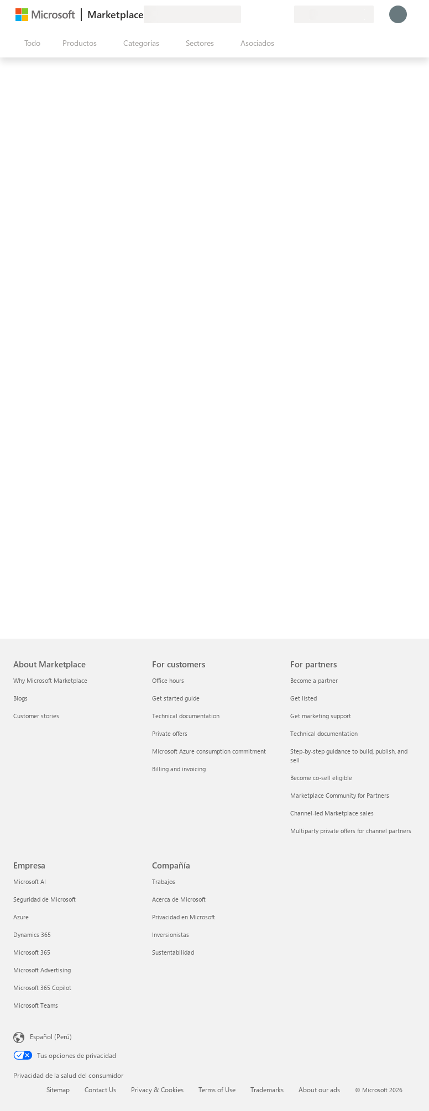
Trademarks (267, 1089)
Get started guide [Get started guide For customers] (176, 698)
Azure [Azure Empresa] (21, 917)
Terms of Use (217, 1089)
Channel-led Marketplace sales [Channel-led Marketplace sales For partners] (332, 813)
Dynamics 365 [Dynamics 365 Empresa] (32, 934)
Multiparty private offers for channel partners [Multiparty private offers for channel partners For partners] (350, 830)
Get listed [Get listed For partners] (303, 698)
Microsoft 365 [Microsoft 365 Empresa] (31, 952)
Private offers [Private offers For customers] (169, 733)
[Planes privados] (285, 14)
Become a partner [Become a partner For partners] (314, 680)
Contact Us (100, 1089)
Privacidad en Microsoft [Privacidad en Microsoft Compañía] (183, 917)
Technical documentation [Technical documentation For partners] (324, 733)
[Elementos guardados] (272, 14)
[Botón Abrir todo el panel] (30, 43)
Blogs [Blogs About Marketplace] (20, 698)
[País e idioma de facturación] (334, 14)
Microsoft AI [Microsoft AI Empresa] (29, 881)
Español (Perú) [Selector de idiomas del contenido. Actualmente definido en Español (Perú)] (51, 1036)
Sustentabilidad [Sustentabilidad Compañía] (173, 952)
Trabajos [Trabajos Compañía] (163, 881)
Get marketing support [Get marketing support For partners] (320, 716)
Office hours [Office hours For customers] (168, 680)
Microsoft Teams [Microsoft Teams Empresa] (35, 1005)
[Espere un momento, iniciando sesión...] (398, 14)
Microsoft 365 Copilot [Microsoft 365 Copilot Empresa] (42, 987)
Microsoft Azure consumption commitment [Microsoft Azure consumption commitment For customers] (209, 751)
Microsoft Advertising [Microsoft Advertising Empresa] (42, 970)
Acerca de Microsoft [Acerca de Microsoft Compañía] (179, 899)
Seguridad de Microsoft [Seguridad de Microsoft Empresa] (44, 899)
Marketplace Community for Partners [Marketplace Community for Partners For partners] (339, 795)
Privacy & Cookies (157, 1089)
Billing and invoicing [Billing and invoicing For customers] (179, 769)
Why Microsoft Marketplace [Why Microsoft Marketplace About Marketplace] (50, 680)
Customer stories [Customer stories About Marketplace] (36, 716)
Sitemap (58, 1089)
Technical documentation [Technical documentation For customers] (185, 716)
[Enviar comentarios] (245, 14)
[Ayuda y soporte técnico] (258, 14)
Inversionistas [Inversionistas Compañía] (170, 934)
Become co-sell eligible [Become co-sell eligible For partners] (321, 777)
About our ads (319, 1089)
